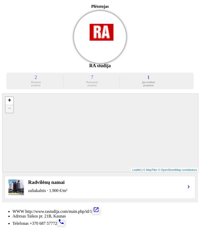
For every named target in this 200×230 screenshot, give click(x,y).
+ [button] (9, 101)
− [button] (9, 109)
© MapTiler (150, 169)
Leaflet (136, 169)
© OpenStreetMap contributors (177, 169)
